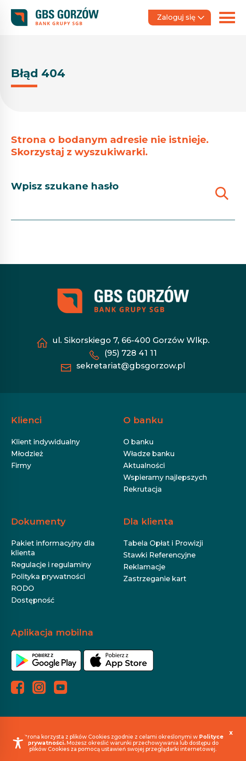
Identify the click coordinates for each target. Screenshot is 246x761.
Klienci (26, 420)
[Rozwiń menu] (227, 17)
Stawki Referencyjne (159, 555)
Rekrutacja (142, 489)
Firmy (21, 465)
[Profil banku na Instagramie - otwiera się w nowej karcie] (39, 687)
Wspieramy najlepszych (165, 477)
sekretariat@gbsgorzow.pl (130, 366)
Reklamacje (144, 567)
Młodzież (27, 454)
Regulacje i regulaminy (51, 565)
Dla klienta (148, 521)
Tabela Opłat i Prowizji (163, 543)
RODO (22, 588)
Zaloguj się (180, 17)
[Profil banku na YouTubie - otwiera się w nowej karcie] (60, 687)
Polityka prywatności (48, 576)
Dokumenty (38, 521)
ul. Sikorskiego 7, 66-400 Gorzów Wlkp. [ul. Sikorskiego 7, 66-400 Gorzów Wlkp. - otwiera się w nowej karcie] (131, 340)
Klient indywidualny (45, 442)
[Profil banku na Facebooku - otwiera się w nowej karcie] (17, 687)
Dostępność (32, 600)
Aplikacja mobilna (52, 632)
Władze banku (149, 454)
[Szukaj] (222, 193)
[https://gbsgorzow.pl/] (55, 17)
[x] (231, 732)
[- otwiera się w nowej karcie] (46, 664)
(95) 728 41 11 (130, 353)
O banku (143, 420)
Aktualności (144, 465)
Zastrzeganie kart (154, 579)
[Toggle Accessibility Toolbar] (18, 743)
